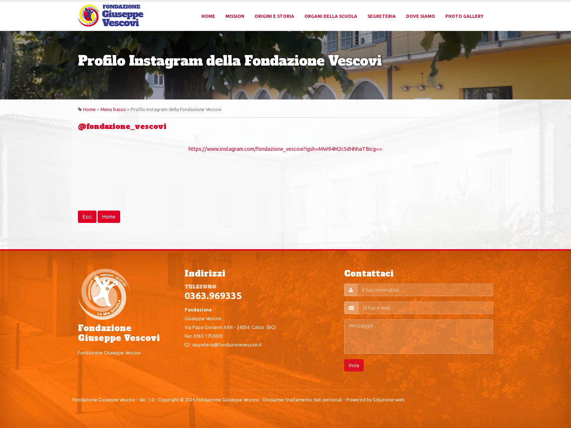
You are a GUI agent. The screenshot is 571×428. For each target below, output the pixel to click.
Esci (87, 217)
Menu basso (113, 109)
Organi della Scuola (330, 16)
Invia (354, 365)
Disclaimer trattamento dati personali (302, 399)
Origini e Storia (274, 16)
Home (208, 16)
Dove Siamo (420, 16)
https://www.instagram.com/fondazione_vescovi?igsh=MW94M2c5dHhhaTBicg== (285, 149)
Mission (234, 16)
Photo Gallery (464, 16)
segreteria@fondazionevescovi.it (227, 344)
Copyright (168, 399)
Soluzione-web (389, 399)
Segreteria (381, 16)
